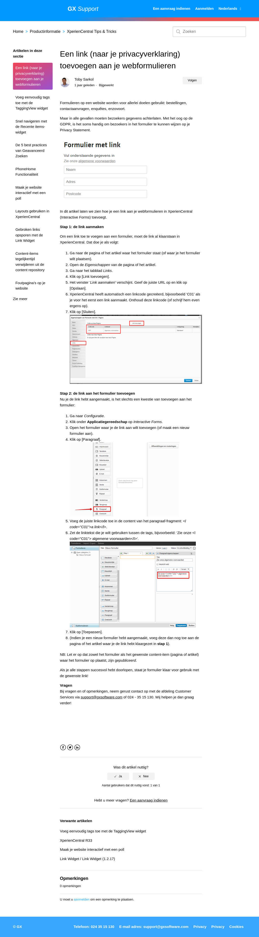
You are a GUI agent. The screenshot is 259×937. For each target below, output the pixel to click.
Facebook (63, 747)
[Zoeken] (209, 31)
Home (18, 31)
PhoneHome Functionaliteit (26, 172)
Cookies (236, 927)
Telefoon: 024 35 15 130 (93, 927)
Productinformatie (45, 31)
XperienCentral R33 (76, 840)
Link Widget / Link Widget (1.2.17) (87, 859)
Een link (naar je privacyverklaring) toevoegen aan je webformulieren (29, 76)
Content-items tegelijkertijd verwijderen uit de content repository (30, 261)
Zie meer (20, 299)
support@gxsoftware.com (101, 697)
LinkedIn (77, 747)
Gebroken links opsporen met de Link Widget (29, 235)
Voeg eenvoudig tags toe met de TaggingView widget (32, 102)
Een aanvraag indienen (171, 9)
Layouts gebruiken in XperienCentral (32, 214)
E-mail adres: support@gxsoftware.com (153, 927)
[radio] (118, 776)
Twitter (70, 747)
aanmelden (81, 899)
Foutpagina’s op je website (30, 286)
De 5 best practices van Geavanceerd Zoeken (31, 150)
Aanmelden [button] (204, 9)
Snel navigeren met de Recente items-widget (31, 126)
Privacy (199, 927)
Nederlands (228, 9)
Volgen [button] (192, 80)
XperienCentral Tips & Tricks (91, 31)
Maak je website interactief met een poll (30, 192)
